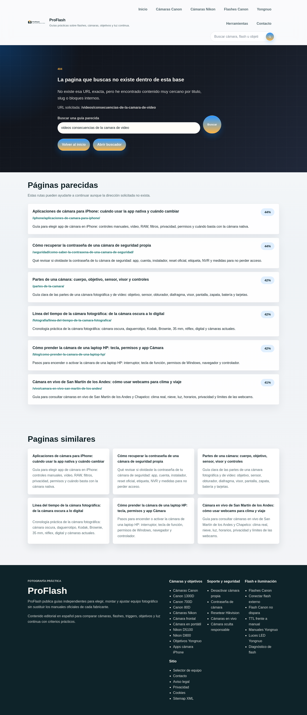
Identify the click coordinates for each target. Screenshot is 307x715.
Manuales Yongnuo (263, 630)
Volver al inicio (74, 144)
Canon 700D (182, 602)
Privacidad (181, 687)
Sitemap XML (183, 698)
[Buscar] (270, 37)
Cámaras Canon (169, 9)
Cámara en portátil (187, 624)
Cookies (179, 693)
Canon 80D (181, 607)
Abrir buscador (109, 144)
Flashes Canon (236, 9)
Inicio (142, 9)
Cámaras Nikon (203, 9)
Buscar (212, 124)
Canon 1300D (183, 596)
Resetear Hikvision (225, 613)
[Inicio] (79, 22)
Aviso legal (181, 681)
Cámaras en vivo (223, 618)
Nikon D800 (182, 635)
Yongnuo (264, 9)
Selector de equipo (187, 670)
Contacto (264, 23)
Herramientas (237, 23)
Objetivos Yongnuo (187, 641)
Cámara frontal (184, 618)
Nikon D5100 (183, 630)
